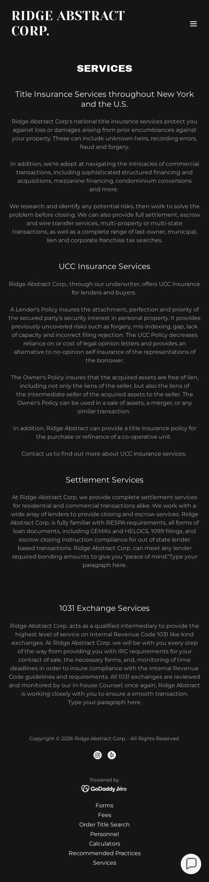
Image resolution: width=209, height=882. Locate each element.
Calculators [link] (104, 843)
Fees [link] (104, 815)
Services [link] (104, 862)
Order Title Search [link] (104, 824)
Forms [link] (104, 805)
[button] (193, 24)
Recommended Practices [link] (105, 853)
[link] (75, 33)
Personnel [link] (104, 834)
